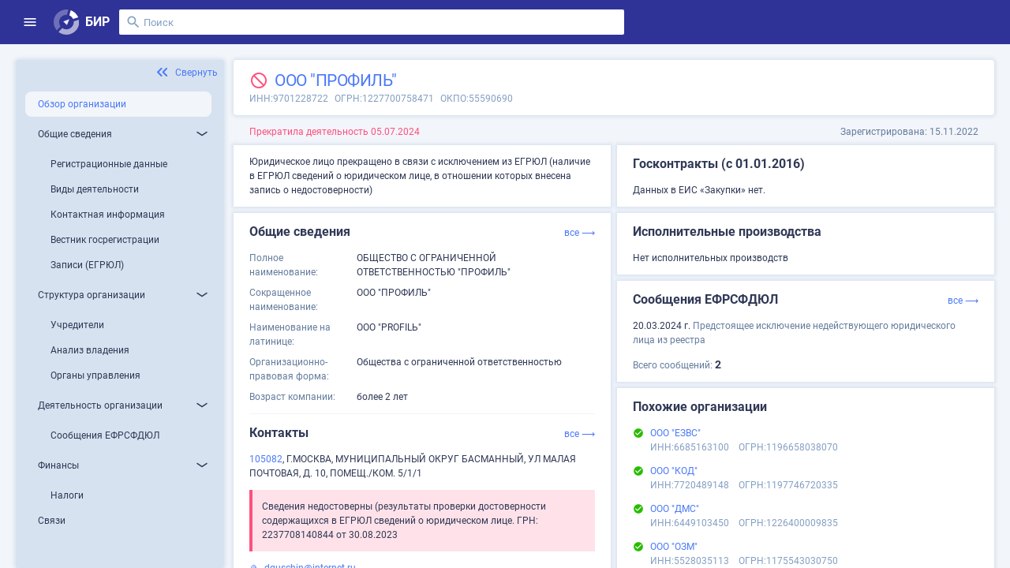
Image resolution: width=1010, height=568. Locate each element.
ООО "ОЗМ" (674, 546)
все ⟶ (579, 232)
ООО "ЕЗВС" (675, 433)
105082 (265, 459)
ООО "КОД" (674, 470)
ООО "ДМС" (674, 508)
